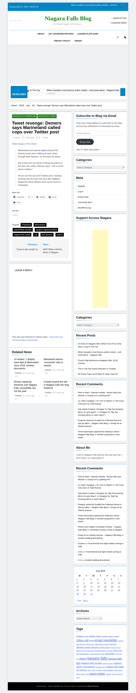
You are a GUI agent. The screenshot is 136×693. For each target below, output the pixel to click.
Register (81, 186)
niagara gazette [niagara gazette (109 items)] (107, 663)
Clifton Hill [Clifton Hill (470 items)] (82, 640)
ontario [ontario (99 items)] (93, 670)
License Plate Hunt (88, 34)
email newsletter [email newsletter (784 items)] (106, 640)
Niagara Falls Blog (68, 18)
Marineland (40, 225)
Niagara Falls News (46, 116)
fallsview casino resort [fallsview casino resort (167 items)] (100, 647)
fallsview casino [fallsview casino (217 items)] (83, 647)
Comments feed (85, 202)
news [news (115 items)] (103, 654)
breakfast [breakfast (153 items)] (80, 636)
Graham (17, 138)
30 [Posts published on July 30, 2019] (84, 594)
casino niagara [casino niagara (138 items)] (113, 636)
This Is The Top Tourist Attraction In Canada (97, 369)
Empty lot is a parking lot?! (99, 395)
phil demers (47, 235)
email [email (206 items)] (91, 640)
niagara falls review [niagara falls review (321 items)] (91, 663)
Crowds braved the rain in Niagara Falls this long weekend (56, 385)
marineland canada (23, 230)
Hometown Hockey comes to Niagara (106, 530)
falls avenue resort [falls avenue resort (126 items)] (102, 644)
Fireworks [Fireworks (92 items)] (114, 647)
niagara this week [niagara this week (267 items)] (115, 667)
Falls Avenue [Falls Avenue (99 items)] (90, 644)
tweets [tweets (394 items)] (93, 673)
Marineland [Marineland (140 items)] (84, 654)
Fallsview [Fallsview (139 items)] (112, 644)
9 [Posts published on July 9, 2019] (84, 583)
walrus (60, 235)
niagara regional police (46, 230)
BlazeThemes (93, 686)
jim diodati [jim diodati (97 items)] (109, 651)
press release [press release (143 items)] (108, 670)
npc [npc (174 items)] (89, 670)
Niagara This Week (27, 144)
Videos (78, 41)
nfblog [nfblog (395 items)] (82, 658)
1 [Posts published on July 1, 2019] (77, 579)
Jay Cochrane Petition (60, 34)
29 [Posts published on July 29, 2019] (77, 594)
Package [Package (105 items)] (99, 670)
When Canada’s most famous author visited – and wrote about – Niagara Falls (94, 5)
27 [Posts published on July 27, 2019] (112, 590)
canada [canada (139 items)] (104, 636)
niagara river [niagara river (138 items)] (100, 667)
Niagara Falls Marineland (24, 116)
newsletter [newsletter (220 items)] (110, 654)
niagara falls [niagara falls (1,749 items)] (97, 658)
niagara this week (22, 235)
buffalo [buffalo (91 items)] (86, 636)
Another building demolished (90, 538)
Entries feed (83, 197)
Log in (80, 191)
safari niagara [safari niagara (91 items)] (118, 670)
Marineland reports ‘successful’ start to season (53, 362)
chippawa (26, 225)
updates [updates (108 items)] (108, 674)
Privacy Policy (62, 41)
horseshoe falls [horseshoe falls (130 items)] (99, 651)
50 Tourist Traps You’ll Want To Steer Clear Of (97, 374)
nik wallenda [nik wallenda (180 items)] (81, 670)
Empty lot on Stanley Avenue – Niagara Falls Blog (99, 535)
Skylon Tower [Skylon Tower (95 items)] (80, 674)
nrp (35, 235)
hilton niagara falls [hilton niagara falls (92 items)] (87, 651)
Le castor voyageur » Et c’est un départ (95, 401)
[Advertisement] (68, 65)
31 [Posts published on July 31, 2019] (91, 594)
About (40, 34)
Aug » (85, 601)
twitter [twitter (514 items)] (101, 673)
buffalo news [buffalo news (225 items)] (95, 636)
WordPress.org (84, 208)
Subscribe (85, 142)
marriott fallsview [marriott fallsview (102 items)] (94, 654)
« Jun (78, 601)
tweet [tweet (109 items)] (87, 674)
